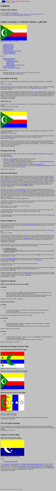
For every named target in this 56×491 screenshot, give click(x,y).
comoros (6, 14)
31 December (49, 215)
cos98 (19, 427)
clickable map (11, 59)
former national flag (49, 466)
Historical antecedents (9, 47)
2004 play (32, 464)
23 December (5, 215)
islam (18, 14)
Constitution (26, 238)
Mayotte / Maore (10, 65)
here (12, 413)
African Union (27, 272)
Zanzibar (5, 184)
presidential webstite (11, 258)
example (3, 429)
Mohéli (35, 153)
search (12, 15)
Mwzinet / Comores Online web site (37, 91)
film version (15, 464)
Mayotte (43, 153)
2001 (10, 215)
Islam (24, 165)
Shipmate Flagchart (5, 86)
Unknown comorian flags (9, 53)
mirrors (29, 15)
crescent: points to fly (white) (35, 14)
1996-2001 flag (39, 259)
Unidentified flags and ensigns (11, 461)
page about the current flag (11, 91)
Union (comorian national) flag (35, 466)
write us (25, 15)
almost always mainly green (44, 165)
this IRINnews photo (7, 135)
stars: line (25, 14)
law (28, 14)
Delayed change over (8, 48)
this (1, 225)
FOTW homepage (6, 15)
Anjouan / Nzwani (10, 62)
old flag (51, 427)
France (46, 176)
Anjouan (50, 153)
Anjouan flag (22, 466)
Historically (13, 181)
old (31, 267)
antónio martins (15, 12)
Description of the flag (9, 44)
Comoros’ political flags (9, 66)
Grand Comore (6, 155)
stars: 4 (21, 14)
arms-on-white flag (38, 164)
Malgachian (25, 184)
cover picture (6, 464)
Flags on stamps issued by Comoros (12, 67)
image (17, 72)
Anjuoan (12, 160)
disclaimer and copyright (18, 15)
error (43, 14)
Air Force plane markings (9, 52)
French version (13, 315)
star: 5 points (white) (13, 14)
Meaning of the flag (8, 45)
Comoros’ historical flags (9, 58)
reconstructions (30, 223)
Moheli (8, 180)
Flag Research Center (36, 88)
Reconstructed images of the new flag (12, 50)
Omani (36, 182)
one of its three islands (20, 190)
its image (23, 91)
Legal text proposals (8, 49)
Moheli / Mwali (10, 63)
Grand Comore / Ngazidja (12, 61)
